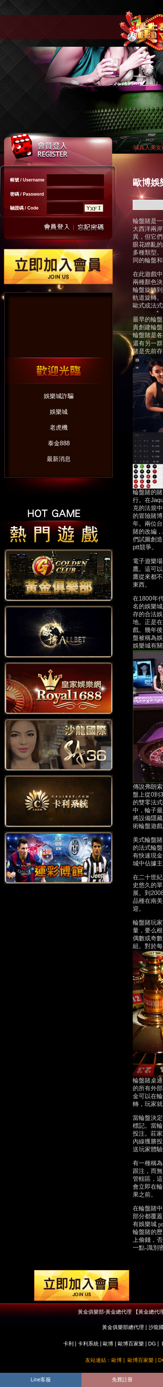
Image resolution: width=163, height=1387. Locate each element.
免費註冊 (122, 1380)
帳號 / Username (27, 180)
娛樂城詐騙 (59, 396)
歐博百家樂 (131, 1344)
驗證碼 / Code (24, 208)
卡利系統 (88, 1344)
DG (152, 1344)
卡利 (68, 1344)
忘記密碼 (88, 227)
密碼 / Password (27, 194)
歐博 (108, 1344)
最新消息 (59, 459)
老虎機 (59, 427)
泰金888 (59, 443)
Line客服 (41, 1380)
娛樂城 (59, 412)
